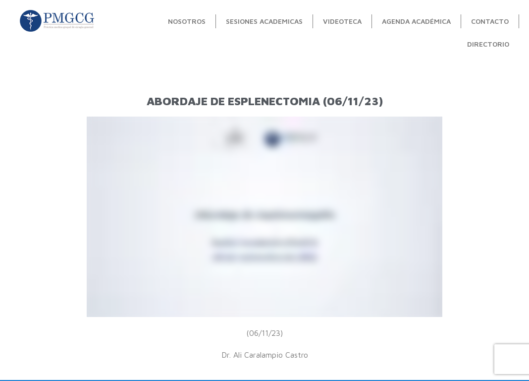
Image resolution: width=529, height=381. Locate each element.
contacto (490, 21)
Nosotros (187, 21)
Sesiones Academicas (264, 21)
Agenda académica (416, 21)
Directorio (488, 44)
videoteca (342, 21)
